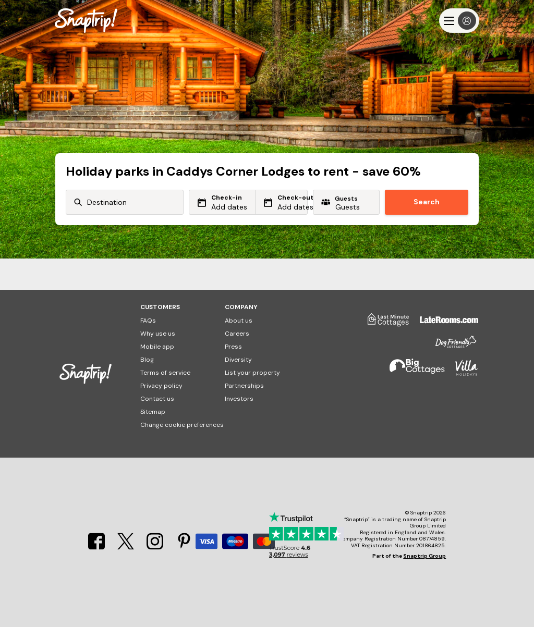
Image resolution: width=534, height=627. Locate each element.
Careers (237, 333)
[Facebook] (96, 546)
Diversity (238, 359)
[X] (125, 546)
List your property (252, 372)
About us (238, 320)
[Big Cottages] (412, 372)
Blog (147, 359)
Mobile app (157, 346)
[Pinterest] (184, 546)
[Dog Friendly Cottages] (450, 346)
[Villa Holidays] (461, 372)
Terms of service (165, 372)
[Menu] (459, 20)
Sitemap (152, 412)
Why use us (157, 333)
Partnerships (244, 386)
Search (427, 201)
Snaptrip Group (424, 555)
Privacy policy (161, 386)
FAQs (148, 320)
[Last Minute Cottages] (383, 324)
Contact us (157, 399)
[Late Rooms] (443, 324)
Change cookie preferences (182, 425)
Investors (239, 399)
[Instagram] (155, 546)
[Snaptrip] (86, 20)
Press (233, 346)
